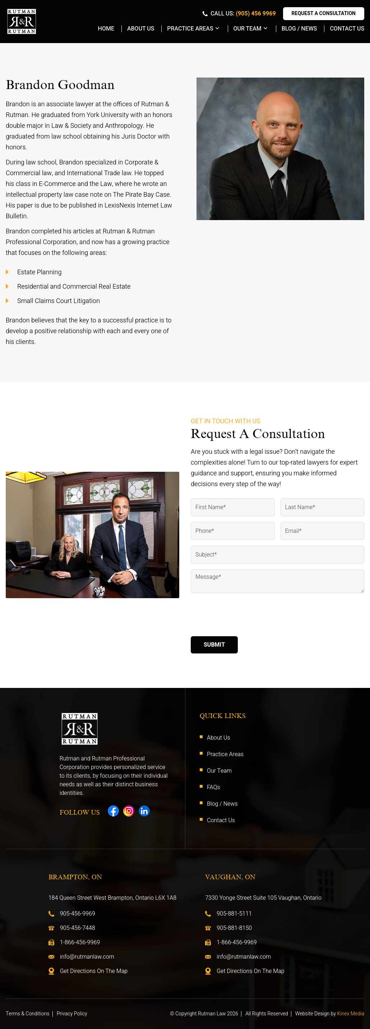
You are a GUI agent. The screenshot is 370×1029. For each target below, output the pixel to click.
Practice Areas (190, 28)
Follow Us (80, 812)
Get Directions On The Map (94, 971)
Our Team (247, 28)
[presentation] (245, 616)
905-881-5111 (234, 913)
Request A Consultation (324, 13)
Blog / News (299, 28)
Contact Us (347, 28)
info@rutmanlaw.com (87, 957)
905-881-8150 (234, 928)
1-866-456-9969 (80, 942)
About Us (140, 28)
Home (106, 28)
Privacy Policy (72, 1014)
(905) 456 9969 (256, 13)
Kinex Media (350, 1014)
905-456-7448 (77, 928)
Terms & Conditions (28, 1014)
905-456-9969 (77, 913)
